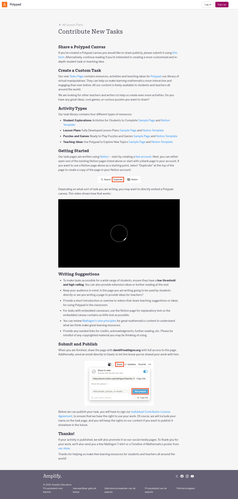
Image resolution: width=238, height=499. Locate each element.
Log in (208, 4)
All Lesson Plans (70, 25)
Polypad (156, 76)
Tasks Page (76, 76)
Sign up (222, 4)
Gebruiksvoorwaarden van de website (119, 490)
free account (143, 156)
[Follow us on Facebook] (182, 476)
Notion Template (153, 130)
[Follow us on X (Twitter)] (176, 476)
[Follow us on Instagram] (187, 476)
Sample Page (146, 120)
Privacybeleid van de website (156, 490)
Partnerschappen (186, 488)
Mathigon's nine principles (99, 321)
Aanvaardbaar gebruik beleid (84, 490)
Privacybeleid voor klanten (53, 490)
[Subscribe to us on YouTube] (192, 476)
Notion (104, 156)
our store (64, 448)
